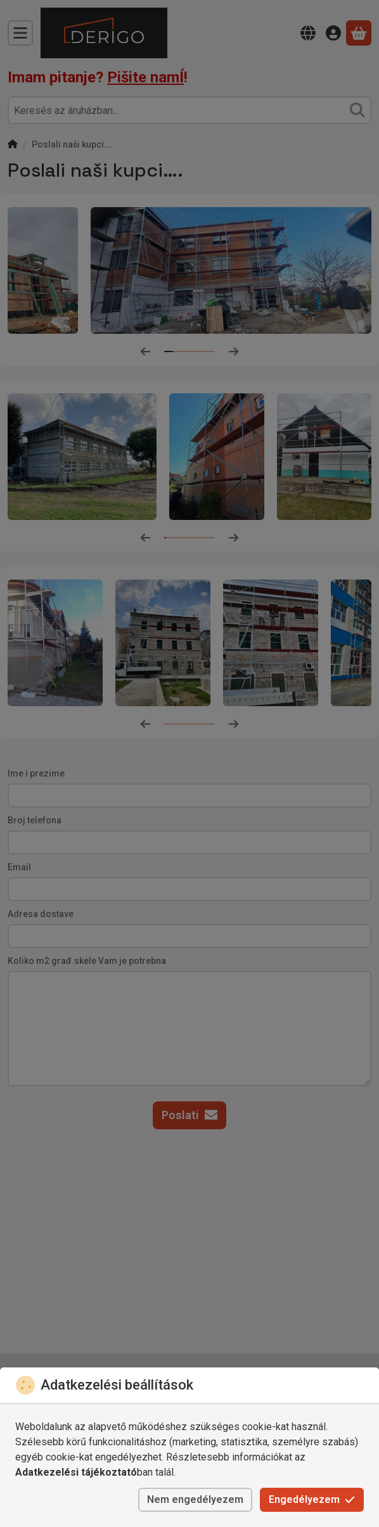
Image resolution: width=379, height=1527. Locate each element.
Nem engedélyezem (195, 1499)
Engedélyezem (312, 1499)
